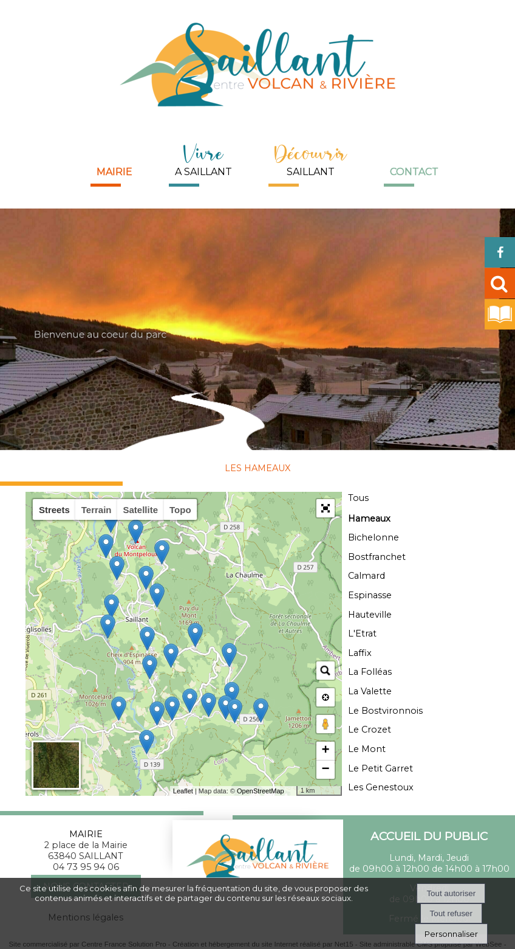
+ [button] (326, 751)
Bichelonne (373, 537)
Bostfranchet (377, 556)
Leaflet (183, 791)
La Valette (370, 691)
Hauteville (370, 614)
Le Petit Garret (380, 768)
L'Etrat (362, 633)
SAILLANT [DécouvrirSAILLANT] (311, 158)
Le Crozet (369, 729)
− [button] (326, 770)
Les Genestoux (381, 787)
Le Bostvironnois (385, 710)
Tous (358, 497)
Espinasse (370, 595)
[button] (325, 508)
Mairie (114, 172)
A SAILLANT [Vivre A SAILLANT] (203, 158)
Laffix (360, 652)
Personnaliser (451, 934)
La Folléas (370, 671)
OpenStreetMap (260, 791)
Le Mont (367, 749)
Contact (414, 172)
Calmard (366, 575)
